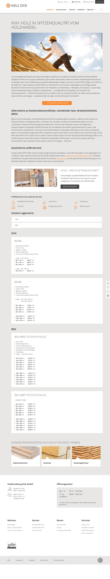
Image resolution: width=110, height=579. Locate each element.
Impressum (19, 560)
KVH (16, 219)
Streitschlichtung (59, 560)
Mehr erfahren (70, 186)
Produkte (50, 10)
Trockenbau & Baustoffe (64, 530)
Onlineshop (99, 1)
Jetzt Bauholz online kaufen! (58, 103)
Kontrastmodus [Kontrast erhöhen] (76, 1)
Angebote (81, 10)
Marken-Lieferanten (87, 533)
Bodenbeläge (11, 525)
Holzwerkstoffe (61, 525)
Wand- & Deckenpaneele (14, 527)
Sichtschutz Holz (37, 530)
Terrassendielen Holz (38, 525)
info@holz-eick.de (18, 498)
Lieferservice (62, 158)
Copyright (32, 560)
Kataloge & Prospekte (88, 527)
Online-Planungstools (88, 530)
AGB (8, 560)
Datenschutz (44, 560)
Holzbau (59, 527)
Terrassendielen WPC (38, 527)
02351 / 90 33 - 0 (63, 1)
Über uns (90, 10)
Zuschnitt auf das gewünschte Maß (79, 156)
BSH (16, 225)
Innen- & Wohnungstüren (14, 530)
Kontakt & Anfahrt (88, 1)
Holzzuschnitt (61, 10)
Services (72, 10)
